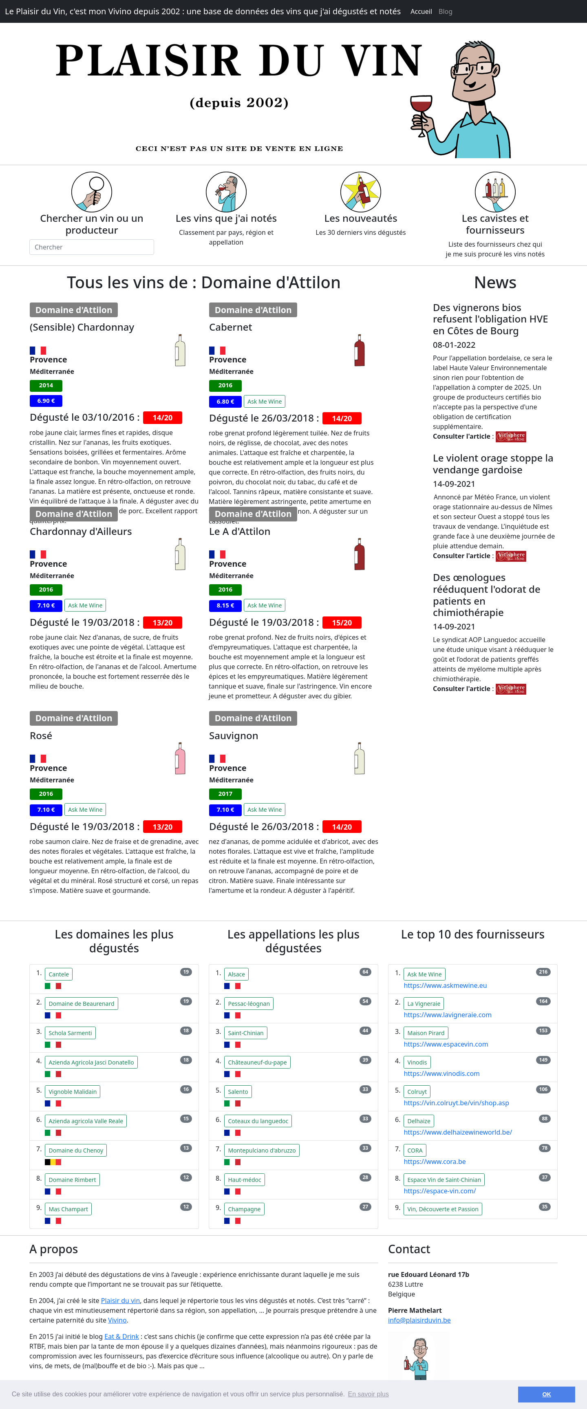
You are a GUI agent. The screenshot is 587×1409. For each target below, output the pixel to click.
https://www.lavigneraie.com (448, 1014)
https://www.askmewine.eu (445, 985)
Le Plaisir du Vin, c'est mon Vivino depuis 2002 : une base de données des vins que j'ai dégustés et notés (203, 11)
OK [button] (546, 1394)
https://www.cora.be (435, 1161)
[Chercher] (91, 247)
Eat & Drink (121, 1336)
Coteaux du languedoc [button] (258, 1121)
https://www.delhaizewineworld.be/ (458, 1132)
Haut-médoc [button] (244, 1180)
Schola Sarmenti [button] (70, 1033)
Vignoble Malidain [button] (73, 1091)
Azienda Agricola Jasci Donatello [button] (91, 1062)
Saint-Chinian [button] (245, 1033)
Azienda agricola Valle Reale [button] (86, 1121)
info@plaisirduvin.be (419, 1320)
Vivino (117, 1320)
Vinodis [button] (417, 1062)
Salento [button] (238, 1091)
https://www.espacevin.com (446, 1044)
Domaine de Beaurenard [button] (81, 1003)
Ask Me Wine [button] (264, 401)
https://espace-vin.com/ (440, 1190)
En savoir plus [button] (368, 1394)
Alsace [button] (236, 974)
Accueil (421, 11)
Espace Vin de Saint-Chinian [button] (444, 1180)
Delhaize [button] (418, 1121)
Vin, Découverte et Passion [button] (442, 1209)
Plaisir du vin (120, 1300)
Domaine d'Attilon (74, 310)
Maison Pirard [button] (425, 1033)
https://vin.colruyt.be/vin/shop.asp (456, 1102)
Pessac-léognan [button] (249, 1003)
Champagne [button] (244, 1209)
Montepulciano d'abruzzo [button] (262, 1150)
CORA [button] (414, 1150)
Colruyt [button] (417, 1091)
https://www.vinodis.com (442, 1073)
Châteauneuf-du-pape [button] (257, 1062)
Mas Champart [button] (68, 1209)
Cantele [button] (59, 974)
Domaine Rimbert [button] (72, 1180)
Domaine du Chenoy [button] (76, 1150)
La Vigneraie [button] (423, 1003)
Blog (445, 11)
